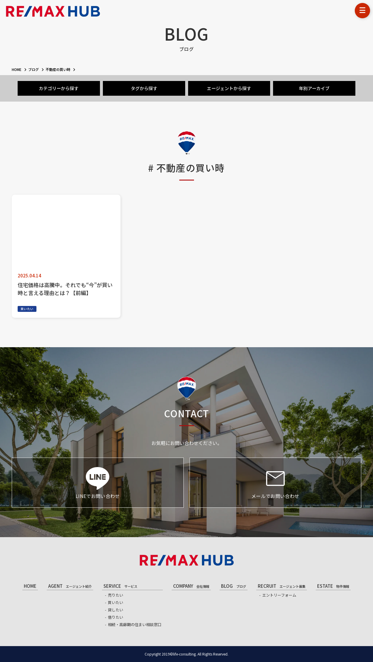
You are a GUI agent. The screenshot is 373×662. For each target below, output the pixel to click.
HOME (30, 586)
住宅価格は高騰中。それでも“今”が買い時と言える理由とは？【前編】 (65, 289)
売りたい (115, 595)
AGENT (70, 586)
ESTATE (333, 586)
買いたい (27, 309)
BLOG (233, 586)
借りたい (115, 617)
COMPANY (191, 586)
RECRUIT (281, 586)
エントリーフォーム (279, 595)
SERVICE (120, 586)
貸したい (115, 610)
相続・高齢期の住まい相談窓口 (134, 624)
